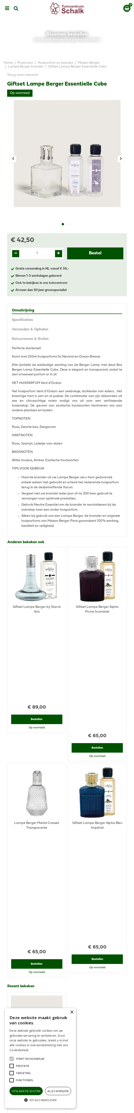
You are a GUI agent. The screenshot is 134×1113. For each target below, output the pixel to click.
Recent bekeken (20, 766)
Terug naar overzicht (22, 75)
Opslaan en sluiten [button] (26, 1091)
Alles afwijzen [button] (58, 1091)
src (16, 8)
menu (7, 8)
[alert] (40, 1058)
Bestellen (36, 638)
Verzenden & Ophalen (30, 329)
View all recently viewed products (32, 880)
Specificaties (22, 320)
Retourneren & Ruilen (30, 339)
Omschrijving (23, 310)
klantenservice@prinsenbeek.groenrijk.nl (69, 961)
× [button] (72, 1012)
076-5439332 (69, 956)
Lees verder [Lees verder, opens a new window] (38, 1050)
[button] (30, 1059)
